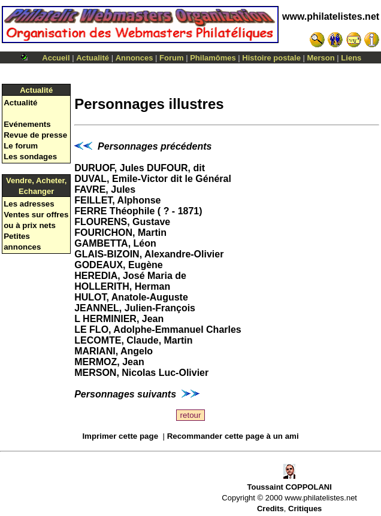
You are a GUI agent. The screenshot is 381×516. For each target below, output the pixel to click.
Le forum (21, 145)
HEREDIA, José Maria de (130, 276)
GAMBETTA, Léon (115, 243)
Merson (321, 57)
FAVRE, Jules (104, 189)
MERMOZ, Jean (109, 362)
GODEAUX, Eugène (118, 265)
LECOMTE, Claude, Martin (133, 340)
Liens (351, 57)
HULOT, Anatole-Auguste (131, 297)
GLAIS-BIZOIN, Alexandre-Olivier (148, 254)
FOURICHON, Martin (120, 232)
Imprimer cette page (120, 436)
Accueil (55, 57)
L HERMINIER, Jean (119, 319)
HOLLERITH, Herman (122, 286)
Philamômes (213, 57)
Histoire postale (271, 57)
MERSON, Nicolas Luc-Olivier (141, 373)
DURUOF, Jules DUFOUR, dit (139, 168)
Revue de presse (35, 134)
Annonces (134, 57)
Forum (171, 57)
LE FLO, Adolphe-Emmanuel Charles (157, 329)
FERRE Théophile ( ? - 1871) (138, 211)
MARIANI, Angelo (113, 351)
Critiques (305, 508)
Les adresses (29, 203)
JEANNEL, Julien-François (134, 308)
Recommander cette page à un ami (233, 436)
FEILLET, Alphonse (117, 200)
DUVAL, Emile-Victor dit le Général (152, 179)
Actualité (92, 57)
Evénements (27, 124)
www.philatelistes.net (330, 16)
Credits (270, 508)
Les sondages (30, 156)
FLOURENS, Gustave (122, 222)
